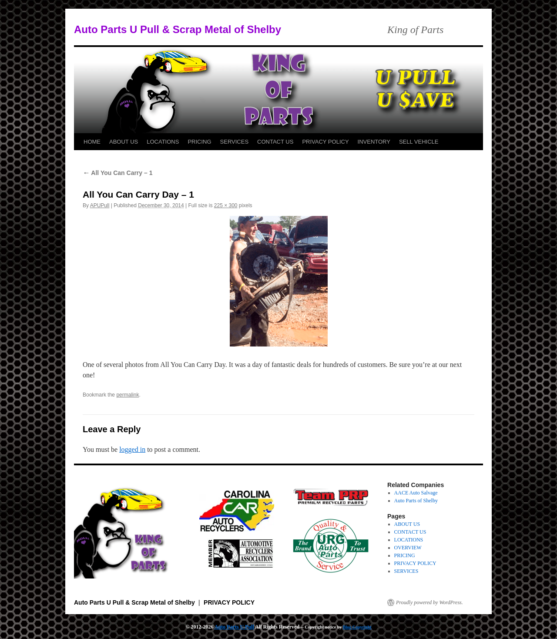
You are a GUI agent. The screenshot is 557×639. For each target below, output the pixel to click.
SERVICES (234, 141)
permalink (127, 395)
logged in (132, 449)
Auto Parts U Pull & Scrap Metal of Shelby (177, 29)
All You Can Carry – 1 (117, 172)
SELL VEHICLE (419, 141)
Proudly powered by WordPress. (429, 602)
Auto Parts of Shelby (416, 501)
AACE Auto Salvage (416, 493)
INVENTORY (374, 141)
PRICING (199, 141)
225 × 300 (226, 205)
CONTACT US (275, 141)
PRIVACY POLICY (325, 141)
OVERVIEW (408, 548)
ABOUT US (123, 141)
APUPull (100, 205)
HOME (92, 141)
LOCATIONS (163, 141)
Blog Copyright (357, 627)
